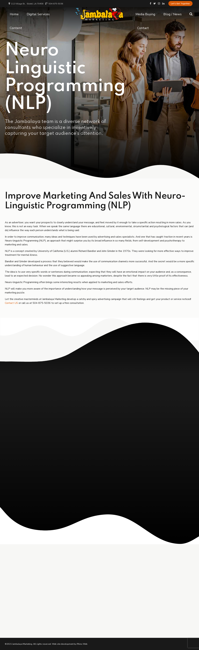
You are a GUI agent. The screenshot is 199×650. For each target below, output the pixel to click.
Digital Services (38, 14)
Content (16, 27)
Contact (143, 27)
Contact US (11, 303)
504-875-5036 (42, 303)
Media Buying (145, 14)
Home (14, 14)
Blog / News (172, 14)
